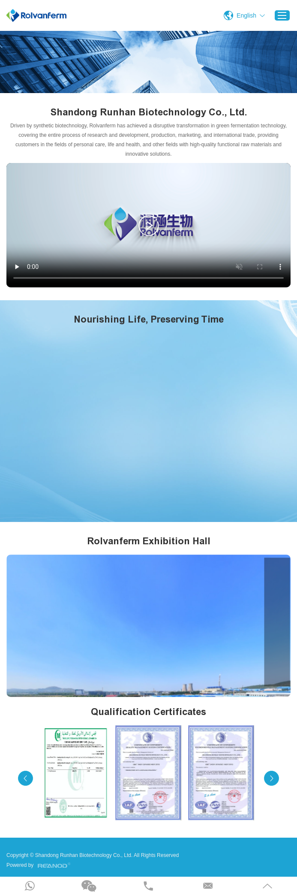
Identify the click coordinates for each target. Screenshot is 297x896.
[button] (25, 778)
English (246, 15)
